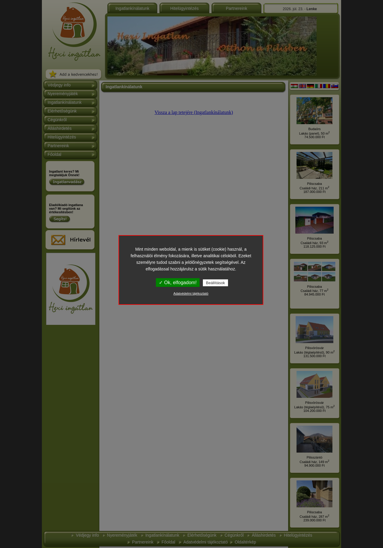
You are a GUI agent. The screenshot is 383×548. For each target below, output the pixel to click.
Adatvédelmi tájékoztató (191, 293)
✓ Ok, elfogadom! (178, 282)
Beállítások (215, 283)
